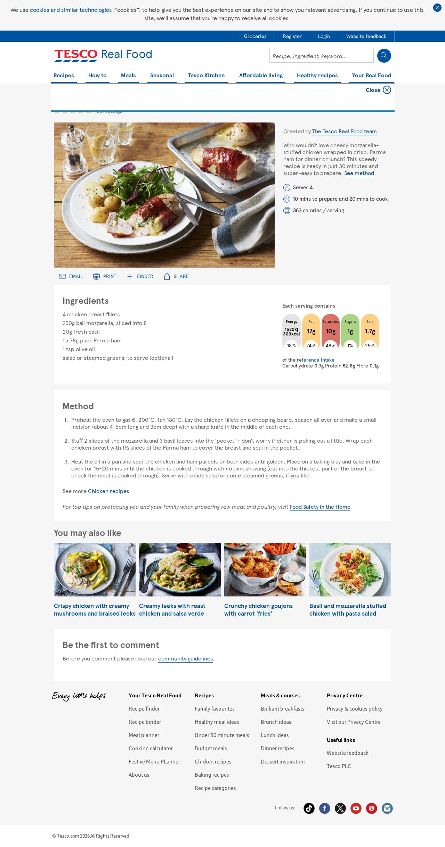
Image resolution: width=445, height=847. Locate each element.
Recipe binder (145, 722)
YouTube (356, 808)
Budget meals (211, 748)
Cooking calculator (151, 748)
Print (104, 276)
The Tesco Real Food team (344, 131)
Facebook (324, 808)
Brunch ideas (276, 722)
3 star (73, 110)
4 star (81, 110)
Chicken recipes (108, 491)
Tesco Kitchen (206, 75)
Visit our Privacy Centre (354, 722)
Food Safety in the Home (320, 506)
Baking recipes (212, 774)
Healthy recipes (317, 75)
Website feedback (348, 753)
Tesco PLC (339, 766)
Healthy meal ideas (217, 722)
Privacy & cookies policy (355, 708)
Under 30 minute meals (222, 735)
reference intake (315, 359)
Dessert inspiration (283, 761)
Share (176, 276)
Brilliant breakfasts (283, 708)
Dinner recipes (277, 748)
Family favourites (215, 708)
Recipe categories (215, 788)
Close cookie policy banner (437, 7)
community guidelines (185, 658)
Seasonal (162, 75)
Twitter (340, 808)
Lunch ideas (275, 735)
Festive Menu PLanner (154, 761)
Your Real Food (371, 75)
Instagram (387, 808)
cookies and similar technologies (71, 10)
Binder (140, 276)
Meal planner (144, 735)
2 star (65, 110)
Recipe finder (144, 708)
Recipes (64, 75)
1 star (57, 110)
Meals (128, 75)
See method (359, 173)
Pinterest (371, 808)
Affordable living (261, 75)
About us (139, 774)
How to (97, 75)
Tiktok (309, 808)
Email (71, 276)
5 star (89, 110)
